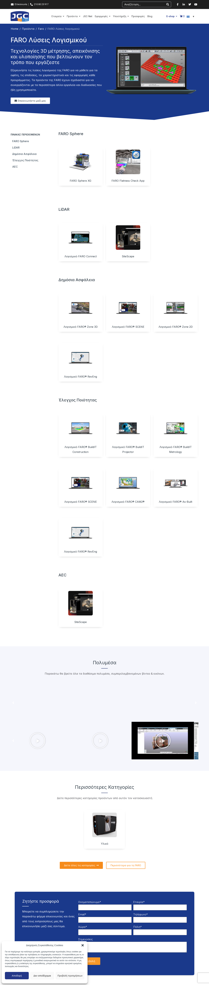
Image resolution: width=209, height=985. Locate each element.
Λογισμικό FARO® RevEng (80, 376)
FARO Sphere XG (80, 180)
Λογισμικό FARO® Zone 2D (176, 326)
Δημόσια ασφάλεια (24, 154)
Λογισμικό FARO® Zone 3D (81, 326)
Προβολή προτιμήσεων (69, 975)
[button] (82, 945)
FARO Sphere (20, 141)
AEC (15, 166)
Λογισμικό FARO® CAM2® (128, 501)
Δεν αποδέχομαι (42, 975)
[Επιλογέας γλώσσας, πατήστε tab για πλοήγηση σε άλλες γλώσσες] (191, 16)
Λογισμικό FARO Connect (80, 256)
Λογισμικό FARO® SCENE (128, 326)
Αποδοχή (17, 975)
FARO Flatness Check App (128, 180)
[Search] (167, 4)
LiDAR (16, 147)
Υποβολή (89, 961)
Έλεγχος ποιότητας (25, 160)
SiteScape (128, 256)
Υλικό (104, 843)
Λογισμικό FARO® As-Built (175, 501)
